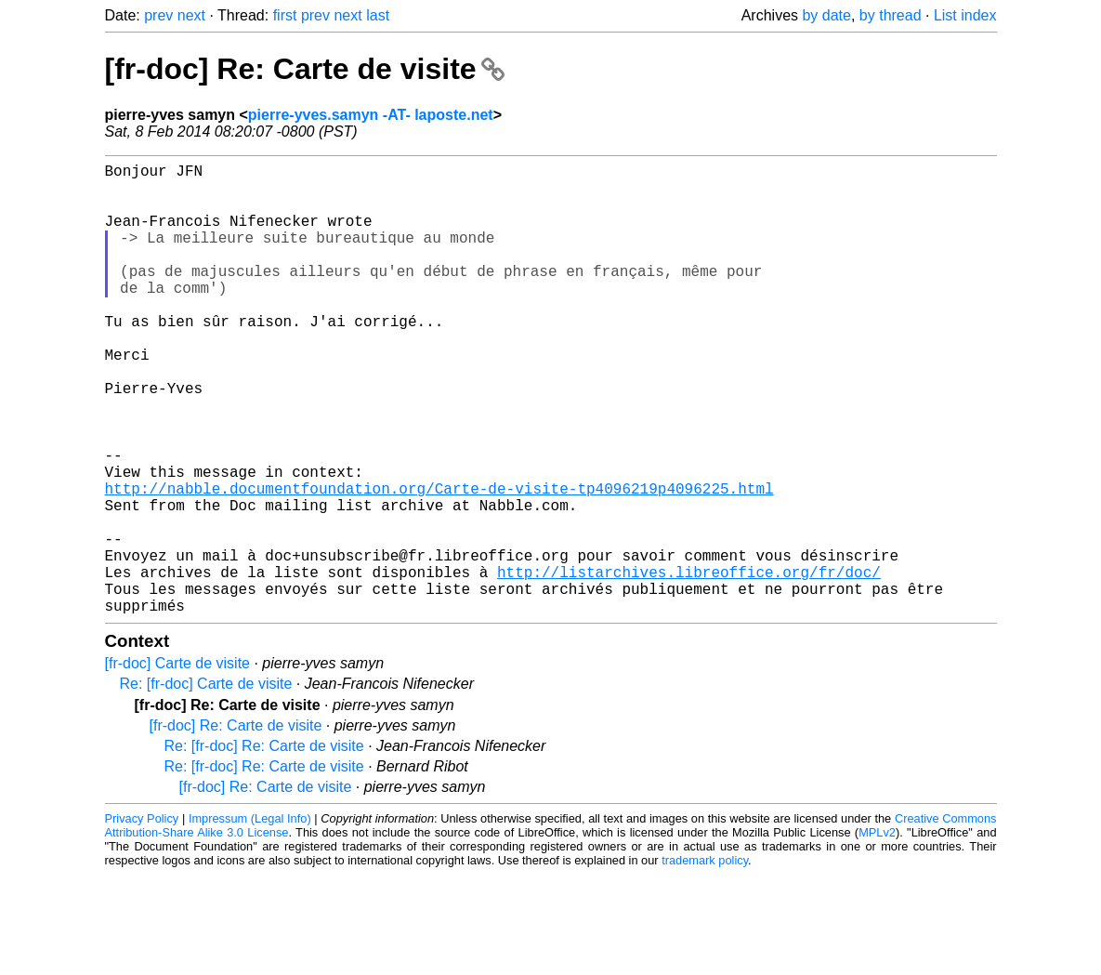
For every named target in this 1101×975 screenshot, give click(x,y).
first (285, 15)
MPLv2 (877, 933)
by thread (890, 15)
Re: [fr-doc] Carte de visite (206, 784)
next (191, 15)
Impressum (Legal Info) (250, 919)
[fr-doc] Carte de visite (178, 763)
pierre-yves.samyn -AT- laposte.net (370, 115)
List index (965, 15)
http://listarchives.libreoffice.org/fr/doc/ (689, 664)
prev (158, 15)
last (377, 15)
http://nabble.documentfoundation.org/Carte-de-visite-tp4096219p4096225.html (439, 562)
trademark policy (705, 961)
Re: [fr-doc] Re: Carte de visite (264, 846)
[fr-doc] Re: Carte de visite (305, 69)
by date (826, 15)
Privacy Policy (142, 919)
